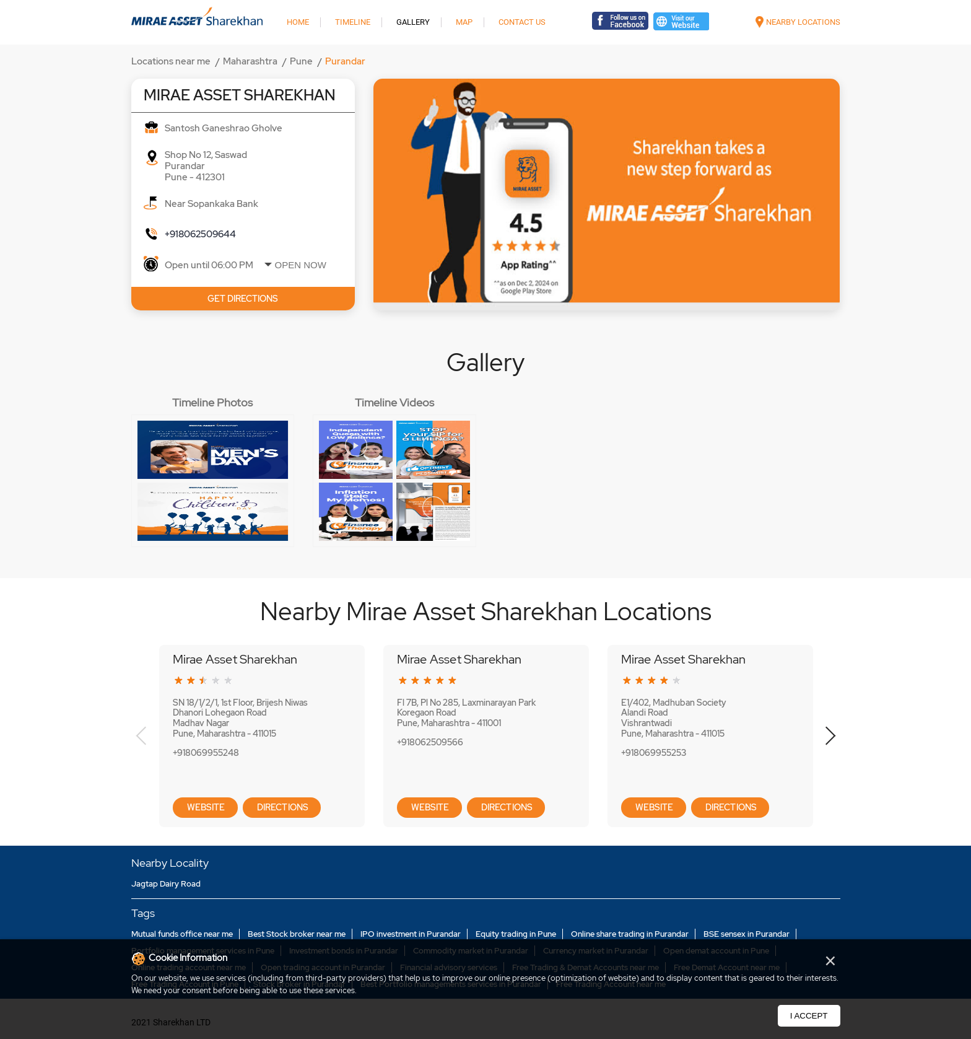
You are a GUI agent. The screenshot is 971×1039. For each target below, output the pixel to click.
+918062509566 (430, 742)
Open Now (300, 265)
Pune (301, 61)
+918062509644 (200, 234)
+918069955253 (653, 752)
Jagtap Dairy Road (166, 884)
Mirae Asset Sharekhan (235, 659)
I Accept (809, 1015)
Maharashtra (250, 61)
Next (830, 736)
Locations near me (171, 61)
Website (205, 807)
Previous (141, 736)
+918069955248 (206, 752)
